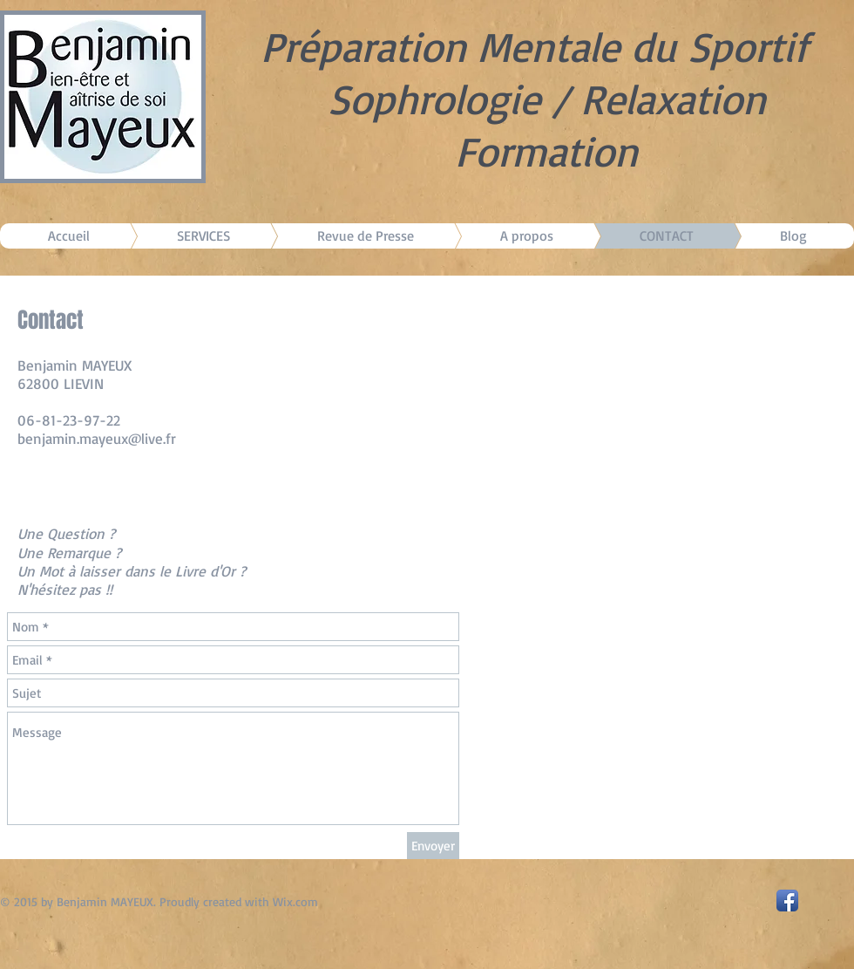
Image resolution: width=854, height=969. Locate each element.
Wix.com (295, 901)
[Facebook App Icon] (787, 900)
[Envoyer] (433, 845)
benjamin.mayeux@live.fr (96, 438)
